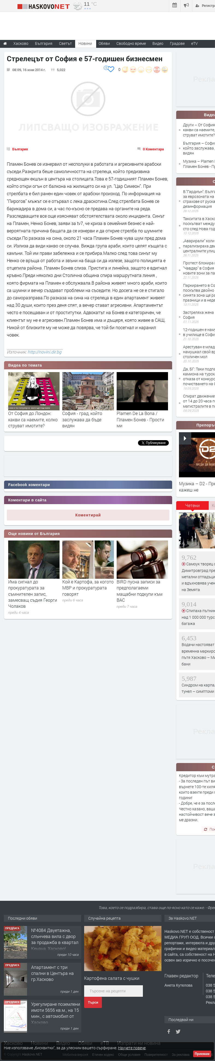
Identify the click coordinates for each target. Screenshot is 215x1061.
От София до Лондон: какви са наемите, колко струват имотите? (33, 419)
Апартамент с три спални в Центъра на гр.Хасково (52, 973)
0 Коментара (153, 149)
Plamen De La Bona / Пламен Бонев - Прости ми (140, 419)
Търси (93, 1002)
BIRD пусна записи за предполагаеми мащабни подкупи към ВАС (140, 591)
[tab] (192, 507)
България (20, 149)
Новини (85, 43)
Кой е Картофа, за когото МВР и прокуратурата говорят (88, 588)
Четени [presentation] (192, 505)
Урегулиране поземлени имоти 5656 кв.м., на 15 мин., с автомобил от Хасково (55, 1013)
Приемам (202, 1054)
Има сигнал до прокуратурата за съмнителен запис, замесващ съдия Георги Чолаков (32, 594)
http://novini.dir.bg (44, 352)
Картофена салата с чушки (111, 978)
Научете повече (132, 1047)
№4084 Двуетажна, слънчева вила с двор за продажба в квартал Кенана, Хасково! (54, 939)
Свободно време (131, 43)
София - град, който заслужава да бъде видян (82, 419)
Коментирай (88, 515)
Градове (177, 43)
